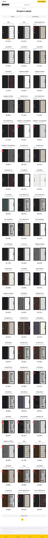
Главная (24, 8)
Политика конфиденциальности (7, 531)
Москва (4, 1)
